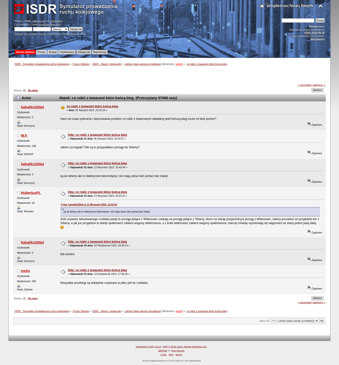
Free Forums (177, 350)
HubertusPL (31, 193)
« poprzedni (305, 85)
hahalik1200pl (32, 107)
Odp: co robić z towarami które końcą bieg (97, 134)
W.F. (24, 135)
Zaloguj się (38, 21)
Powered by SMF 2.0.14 (148, 346)
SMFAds (162, 350)
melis (25, 271)
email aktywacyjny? (50, 24)
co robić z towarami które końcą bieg (92, 106)
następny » (318, 85)
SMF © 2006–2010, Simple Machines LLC (185, 346)
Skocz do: (265, 321)
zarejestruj (56, 21)
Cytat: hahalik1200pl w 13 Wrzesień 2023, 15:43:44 (89, 204)
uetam (178, 64)
